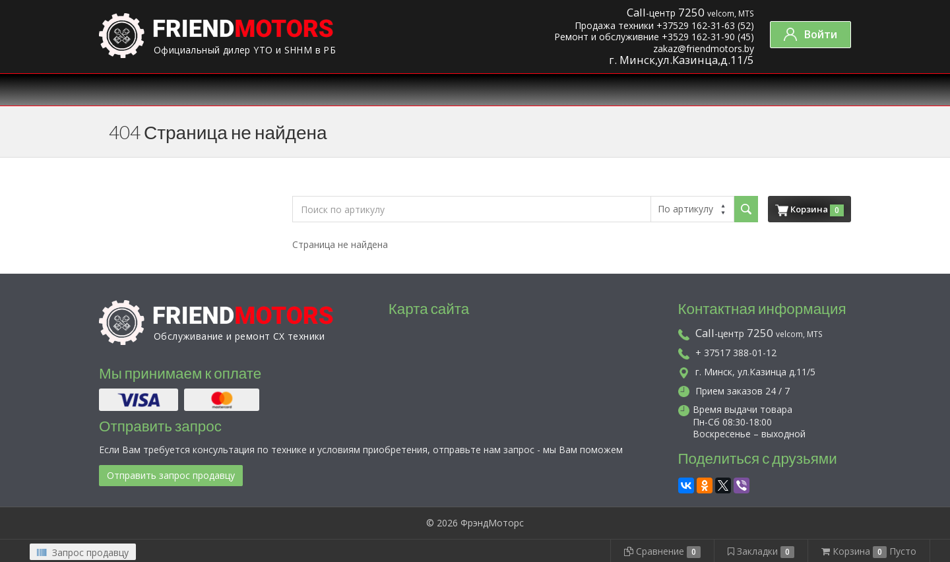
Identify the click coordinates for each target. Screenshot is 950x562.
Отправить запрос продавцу (171, 475)
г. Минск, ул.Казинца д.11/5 (746, 371)
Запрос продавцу (83, 552)
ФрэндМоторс (492, 522)
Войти (810, 34)
